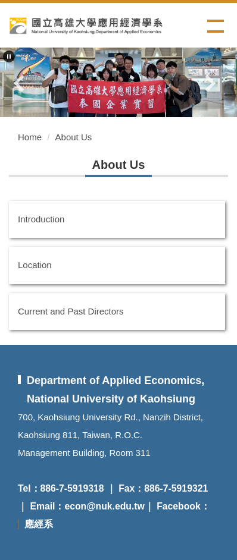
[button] (9, 56)
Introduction (41, 219)
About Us (73, 137)
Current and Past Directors (71, 311)
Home (30, 137)
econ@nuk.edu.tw (104, 506)
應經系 (38, 524)
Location (35, 265)
